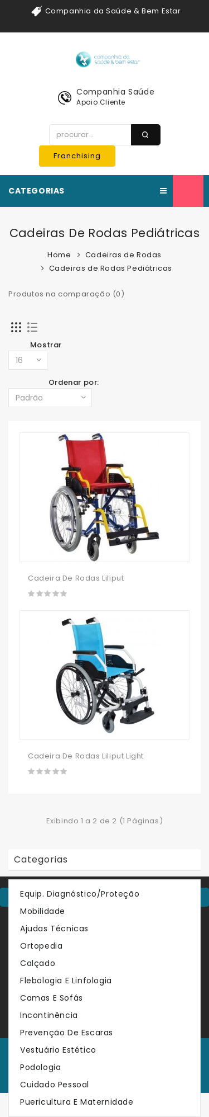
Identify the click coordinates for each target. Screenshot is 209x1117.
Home (59, 254)
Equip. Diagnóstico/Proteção (79, 893)
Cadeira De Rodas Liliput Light (86, 756)
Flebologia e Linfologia (66, 980)
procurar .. (146, 134)
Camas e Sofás (51, 997)
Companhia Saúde (115, 91)
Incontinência (49, 1015)
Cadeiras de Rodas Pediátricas (110, 268)
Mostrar (46, 345)
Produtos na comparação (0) (66, 294)
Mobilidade (42, 911)
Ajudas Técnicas (54, 928)
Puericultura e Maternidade (77, 1101)
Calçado (37, 963)
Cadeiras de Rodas (123, 254)
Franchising (77, 155)
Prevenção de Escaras (66, 1032)
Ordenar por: (73, 382)
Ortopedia (41, 945)
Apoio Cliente (100, 102)
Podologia (40, 1067)
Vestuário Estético (58, 1049)
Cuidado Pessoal (54, 1084)
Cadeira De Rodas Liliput (76, 578)
